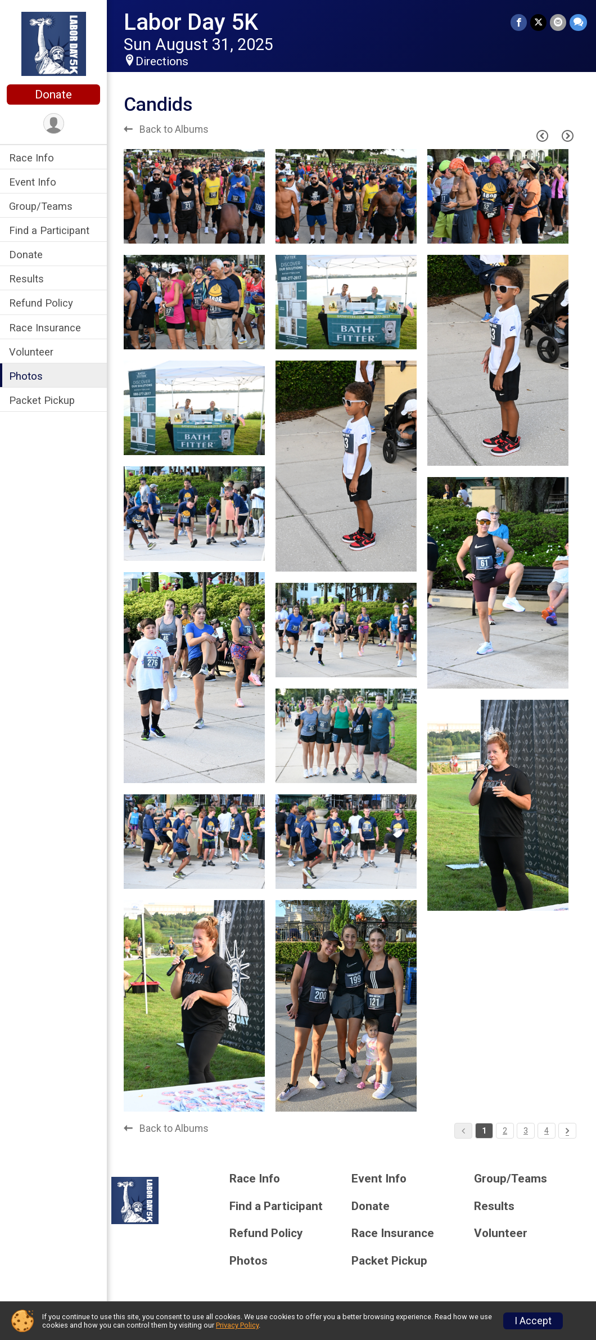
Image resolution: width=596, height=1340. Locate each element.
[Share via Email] (558, 22)
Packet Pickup (42, 400)
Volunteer (31, 352)
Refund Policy (41, 303)
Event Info (32, 182)
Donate (53, 94)
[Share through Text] (578, 22)
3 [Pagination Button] (525, 1130)
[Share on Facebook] (519, 22)
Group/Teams (41, 206)
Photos (26, 376)
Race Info (31, 158)
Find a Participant (49, 230)
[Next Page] (567, 135)
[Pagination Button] (567, 1131)
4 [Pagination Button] (546, 1130)
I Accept (533, 1320)
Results (26, 279)
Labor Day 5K (191, 22)
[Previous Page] (542, 135)
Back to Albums (166, 129)
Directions (162, 61)
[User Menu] (53, 123)
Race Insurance (45, 328)
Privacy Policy (237, 1325)
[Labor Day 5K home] (53, 43)
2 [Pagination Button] (505, 1130)
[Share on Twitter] (538, 22)
